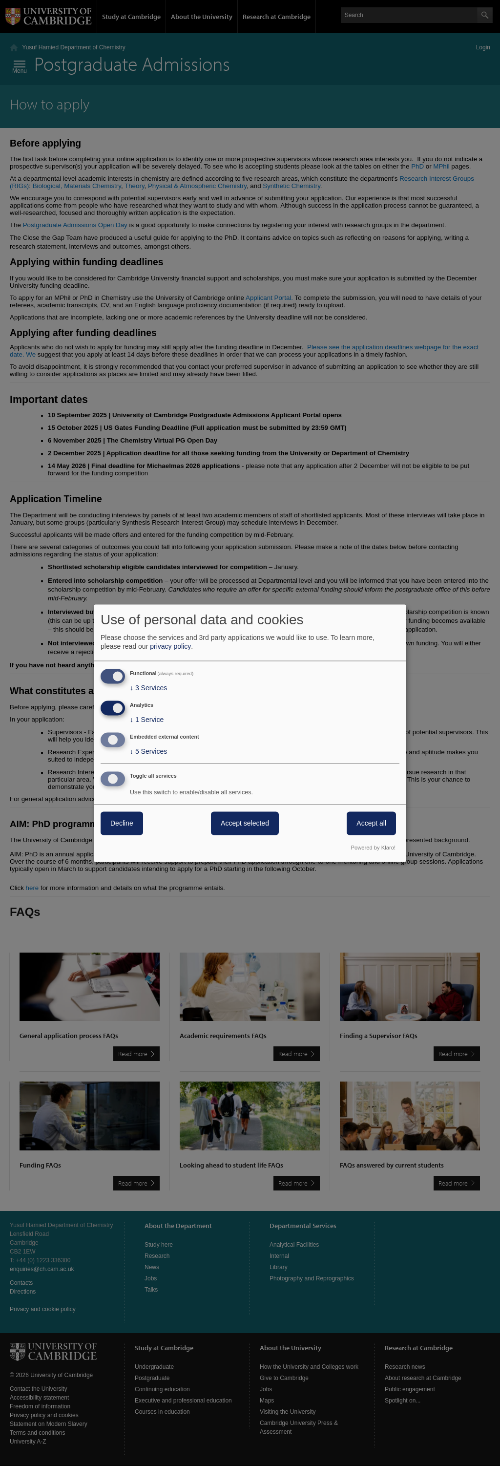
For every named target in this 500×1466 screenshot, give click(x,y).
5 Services (148, 751)
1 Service (147, 720)
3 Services (148, 688)
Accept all (371, 823)
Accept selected (245, 823)
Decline (121, 823)
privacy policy (170, 647)
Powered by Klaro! (373, 847)
